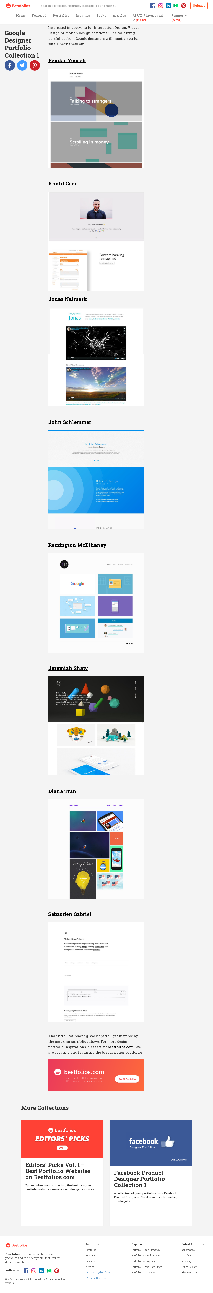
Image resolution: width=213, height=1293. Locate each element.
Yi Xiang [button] (186, 1261)
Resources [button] (91, 1261)
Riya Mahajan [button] (189, 1272)
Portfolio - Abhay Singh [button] (144, 1261)
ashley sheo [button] (188, 1249)
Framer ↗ (179, 17)
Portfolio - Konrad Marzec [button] (145, 1255)
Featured (39, 15)
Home (21, 15)
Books (101, 15)
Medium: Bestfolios (96, 1278)
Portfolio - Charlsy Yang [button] (144, 1272)
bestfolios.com (121, 1047)
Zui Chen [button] (187, 1255)
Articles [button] (90, 1267)
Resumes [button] (91, 1255)
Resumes (83, 15)
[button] (21, 18)
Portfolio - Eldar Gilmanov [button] (145, 1249)
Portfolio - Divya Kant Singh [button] (146, 1267)
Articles (119, 15)
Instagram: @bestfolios (98, 1272)
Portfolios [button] (91, 1249)
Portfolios (61, 15)
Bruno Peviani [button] (189, 1267)
